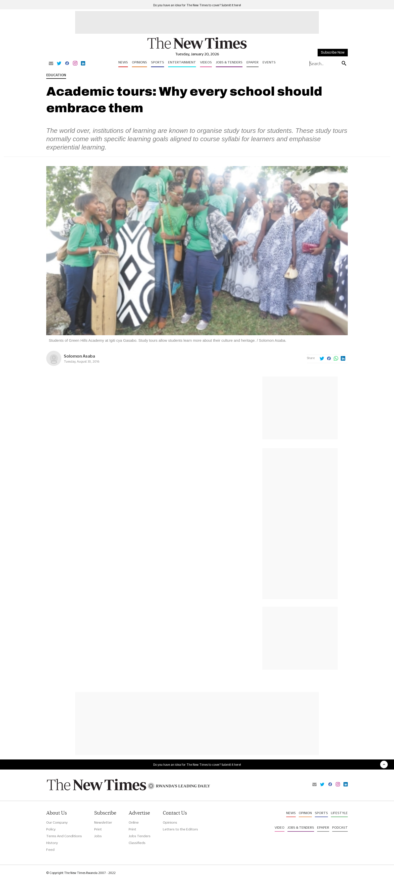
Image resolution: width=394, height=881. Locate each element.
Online (134, 822)
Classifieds (137, 843)
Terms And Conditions (64, 836)
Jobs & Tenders (229, 62)
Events (269, 62)
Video (279, 827)
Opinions (139, 62)
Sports (157, 62)
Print (98, 829)
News (123, 62)
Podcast (340, 827)
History (52, 843)
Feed (50, 850)
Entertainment (182, 62)
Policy (51, 829)
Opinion (305, 813)
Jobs (98, 836)
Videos (206, 62)
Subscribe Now (332, 52)
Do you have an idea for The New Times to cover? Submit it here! (197, 5)
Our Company (57, 822)
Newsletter (103, 822)
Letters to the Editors (180, 829)
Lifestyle (339, 813)
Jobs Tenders (140, 836)
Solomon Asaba (79, 356)
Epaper (253, 62)
